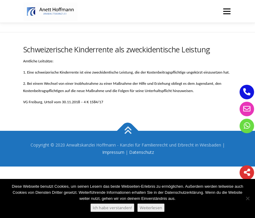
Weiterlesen (151, 207)
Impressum (113, 152)
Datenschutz (141, 152)
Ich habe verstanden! (112, 207)
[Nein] (247, 198)
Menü (226, 11)
